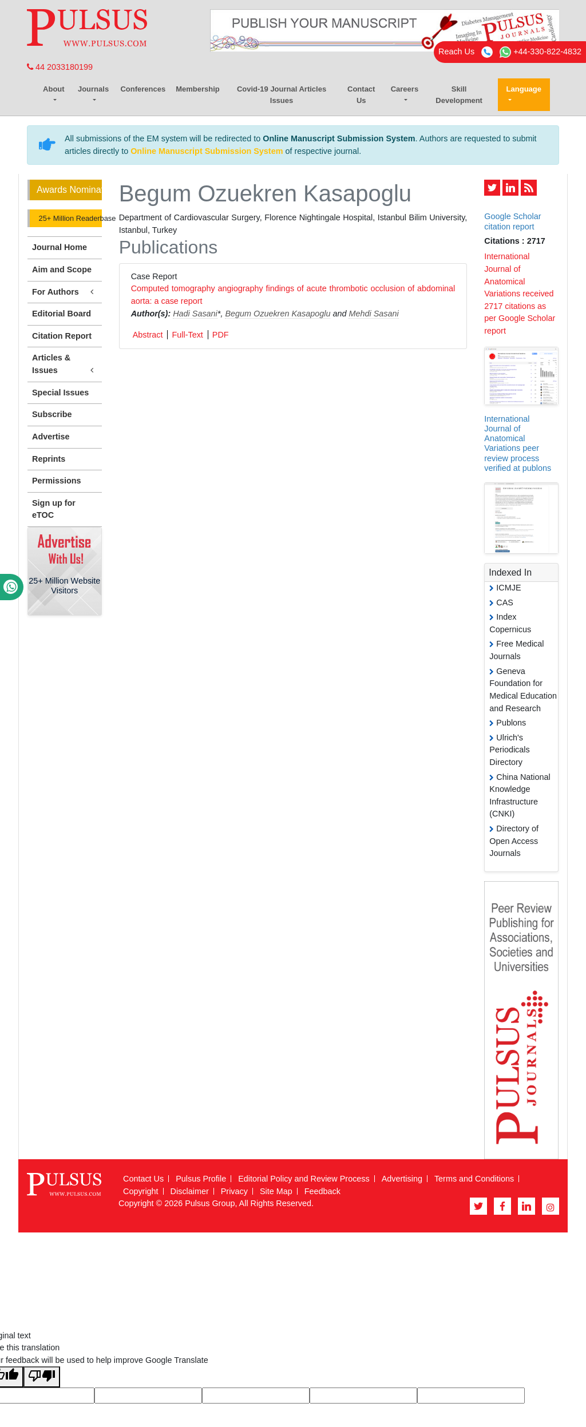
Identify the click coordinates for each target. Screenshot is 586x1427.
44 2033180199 (60, 67)
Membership (198, 89)
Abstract (148, 334)
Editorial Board (61, 313)
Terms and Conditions (474, 1178)
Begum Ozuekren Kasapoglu (277, 313)
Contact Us (361, 95)
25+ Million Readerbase (69, 218)
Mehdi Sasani (373, 313)
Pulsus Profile (201, 1178)
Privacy (234, 1191)
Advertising (402, 1178)
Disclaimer (190, 1191)
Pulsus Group (210, 1203)
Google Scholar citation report (512, 221)
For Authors (64, 292)
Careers (404, 89)
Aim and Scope (62, 269)
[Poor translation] (41, 1377)
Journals (93, 89)
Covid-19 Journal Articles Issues (281, 95)
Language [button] (523, 89)
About (54, 89)
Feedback (322, 1191)
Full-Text (187, 334)
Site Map (276, 1191)
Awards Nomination (69, 190)
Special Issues (60, 392)
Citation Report (62, 335)
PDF (220, 334)
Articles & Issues (64, 364)
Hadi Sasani (195, 313)
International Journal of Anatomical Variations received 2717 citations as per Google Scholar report (519, 293)
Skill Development (458, 95)
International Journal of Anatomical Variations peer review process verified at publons (517, 443)
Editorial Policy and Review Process (304, 1178)
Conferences (142, 89)
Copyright (141, 1191)
